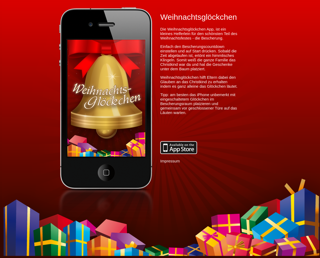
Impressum (170, 161)
